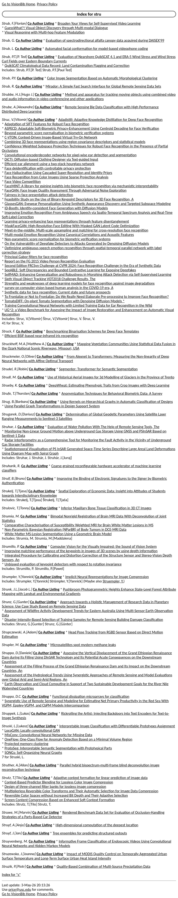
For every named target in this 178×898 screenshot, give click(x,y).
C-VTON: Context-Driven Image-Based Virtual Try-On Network (51, 137)
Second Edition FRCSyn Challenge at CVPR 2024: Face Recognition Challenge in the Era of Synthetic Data (83, 265)
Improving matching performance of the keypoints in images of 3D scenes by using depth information (81, 551)
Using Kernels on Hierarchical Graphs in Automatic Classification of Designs (116, 401)
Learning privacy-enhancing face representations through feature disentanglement (67, 221)
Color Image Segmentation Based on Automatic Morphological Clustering (102, 78)
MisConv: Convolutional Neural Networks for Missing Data (48, 735)
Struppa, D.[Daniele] (17, 653)
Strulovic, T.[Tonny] (16, 508)
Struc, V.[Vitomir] (15, 119)
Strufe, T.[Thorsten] (16, 393)
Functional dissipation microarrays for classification (90, 696)
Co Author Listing (41, 23)
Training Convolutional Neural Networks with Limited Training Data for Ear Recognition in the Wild (78, 305)
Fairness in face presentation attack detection (39, 195)
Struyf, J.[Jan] (12, 833)
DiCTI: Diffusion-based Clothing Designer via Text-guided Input (51, 159)
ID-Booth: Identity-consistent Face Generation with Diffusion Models (56, 208)
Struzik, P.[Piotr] (14, 866)
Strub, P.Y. (9, 78)
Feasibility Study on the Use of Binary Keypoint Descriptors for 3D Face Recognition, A (69, 199)
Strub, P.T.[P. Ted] (14, 56)
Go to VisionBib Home (18, 4)
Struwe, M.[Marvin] (16, 812)
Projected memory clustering (26, 744)
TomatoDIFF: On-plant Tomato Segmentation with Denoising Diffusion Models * (65, 301)
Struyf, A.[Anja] (13, 825)
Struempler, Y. (113, 581)
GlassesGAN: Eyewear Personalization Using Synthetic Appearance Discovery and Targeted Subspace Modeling (88, 203)
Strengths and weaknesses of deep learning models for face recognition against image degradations (80, 283)
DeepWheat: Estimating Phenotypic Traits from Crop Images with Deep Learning (109, 385)
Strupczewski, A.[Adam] (20, 632)
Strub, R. (8, 86)
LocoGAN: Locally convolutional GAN (32, 730)
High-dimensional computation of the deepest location (97, 825)
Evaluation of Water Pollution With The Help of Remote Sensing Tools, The (103, 427)
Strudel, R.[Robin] (15, 369)
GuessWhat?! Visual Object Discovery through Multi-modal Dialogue (56, 28)
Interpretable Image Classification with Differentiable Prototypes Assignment (117, 726)
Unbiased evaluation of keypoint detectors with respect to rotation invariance (63, 564)
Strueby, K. (10, 385)
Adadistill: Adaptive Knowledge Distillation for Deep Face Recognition (110, 119)
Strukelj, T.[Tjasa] (15, 491)
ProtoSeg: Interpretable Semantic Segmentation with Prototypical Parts (58, 748)
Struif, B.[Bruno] (14, 478)
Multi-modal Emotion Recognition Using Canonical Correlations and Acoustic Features (69, 234)
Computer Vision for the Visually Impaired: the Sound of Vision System (103, 546)
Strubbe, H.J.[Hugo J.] (18, 94)
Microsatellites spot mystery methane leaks (83, 645)
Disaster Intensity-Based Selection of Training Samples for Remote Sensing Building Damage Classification (84, 619)
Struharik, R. (11, 466)
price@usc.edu (19, 889)
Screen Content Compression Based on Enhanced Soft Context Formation (60, 800)
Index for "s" (11, 874)
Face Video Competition (23, 181)
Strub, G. (8, 40)
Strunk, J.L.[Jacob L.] (17, 589)
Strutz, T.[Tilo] (12, 778)
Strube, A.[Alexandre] (18, 107)
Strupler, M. (10, 645)
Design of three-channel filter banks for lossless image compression (55, 786)
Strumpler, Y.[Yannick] (18, 577)
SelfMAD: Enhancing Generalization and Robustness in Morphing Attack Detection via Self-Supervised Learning (88, 274)
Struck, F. (8, 331)
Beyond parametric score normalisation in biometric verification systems (59, 133)
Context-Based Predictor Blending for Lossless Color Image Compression (59, 782)
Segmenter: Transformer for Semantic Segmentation (98, 369)
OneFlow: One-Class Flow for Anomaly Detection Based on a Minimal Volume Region (68, 739)
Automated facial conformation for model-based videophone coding (96, 48)
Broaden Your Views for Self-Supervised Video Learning (99, 23)
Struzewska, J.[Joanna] (19, 854)
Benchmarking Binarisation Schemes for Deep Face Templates (92, 331)
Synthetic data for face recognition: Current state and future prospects (58, 292)
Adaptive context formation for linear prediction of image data (100, 778)
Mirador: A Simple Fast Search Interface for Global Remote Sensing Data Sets (103, 86)
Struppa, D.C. (11, 696)
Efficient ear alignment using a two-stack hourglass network (49, 164)
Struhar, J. (9, 427)
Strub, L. (8, 48)
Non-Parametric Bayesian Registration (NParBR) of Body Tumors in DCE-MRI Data (65, 529)
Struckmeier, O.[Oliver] (19, 356)
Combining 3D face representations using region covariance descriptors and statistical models (75, 141)
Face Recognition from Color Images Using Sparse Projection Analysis (56, 177)
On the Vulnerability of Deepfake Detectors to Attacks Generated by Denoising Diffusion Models (77, 243)
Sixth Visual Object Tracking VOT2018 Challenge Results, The (50, 279)
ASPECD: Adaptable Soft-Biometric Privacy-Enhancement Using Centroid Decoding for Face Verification (82, 128)
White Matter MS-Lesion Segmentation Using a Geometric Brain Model (58, 534)
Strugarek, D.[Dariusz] (18, 414)
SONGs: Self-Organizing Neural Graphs (33, 752)
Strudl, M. (9, 377)
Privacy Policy (47, 4)
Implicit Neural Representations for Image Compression (107, 577)
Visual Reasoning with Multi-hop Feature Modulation (45, 32)
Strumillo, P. (11, 546)
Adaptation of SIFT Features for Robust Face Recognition (47, 124)
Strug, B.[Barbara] (15, 401)
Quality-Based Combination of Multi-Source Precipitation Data (103, 866)
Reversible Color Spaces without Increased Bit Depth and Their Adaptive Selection (66, 795)
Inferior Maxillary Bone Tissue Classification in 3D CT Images (106, 508)
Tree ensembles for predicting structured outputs (90, 833)
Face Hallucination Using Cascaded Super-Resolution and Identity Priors (58, 172)
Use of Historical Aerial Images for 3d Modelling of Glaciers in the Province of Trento (111, 377)
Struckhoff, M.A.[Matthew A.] (24, 344)
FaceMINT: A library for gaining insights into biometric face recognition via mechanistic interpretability (81, 186)
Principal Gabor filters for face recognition (36, 257)
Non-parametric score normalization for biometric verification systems (58, 239)
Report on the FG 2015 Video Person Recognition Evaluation (50, 261)
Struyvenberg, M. (15, 841)
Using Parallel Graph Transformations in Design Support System (52, 406)
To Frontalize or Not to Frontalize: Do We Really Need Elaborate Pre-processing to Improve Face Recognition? (87, 296)
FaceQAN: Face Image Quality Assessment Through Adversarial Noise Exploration (66, 190)
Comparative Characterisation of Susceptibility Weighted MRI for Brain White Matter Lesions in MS (79, 525)
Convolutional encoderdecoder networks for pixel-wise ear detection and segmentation (70, 155)
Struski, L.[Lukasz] (15, 726)
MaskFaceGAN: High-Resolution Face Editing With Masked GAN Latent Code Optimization (72, 226)
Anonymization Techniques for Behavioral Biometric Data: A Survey (111, 393)
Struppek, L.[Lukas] (16, 713)
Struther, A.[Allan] (15, 765)
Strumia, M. (11, 516)
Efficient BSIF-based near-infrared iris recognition (41, 335)
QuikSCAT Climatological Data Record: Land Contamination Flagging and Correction (67, 65)
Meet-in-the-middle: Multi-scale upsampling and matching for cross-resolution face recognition (76, 230)
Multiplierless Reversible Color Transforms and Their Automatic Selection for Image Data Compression (81, 791)
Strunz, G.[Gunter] (15, 602)
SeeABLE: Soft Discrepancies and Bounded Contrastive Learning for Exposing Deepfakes (70, 270)
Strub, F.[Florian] (14, 23)
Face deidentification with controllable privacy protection (48, 168)
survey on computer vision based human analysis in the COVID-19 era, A (59, 288)
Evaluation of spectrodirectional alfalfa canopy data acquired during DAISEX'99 (105, 40)
